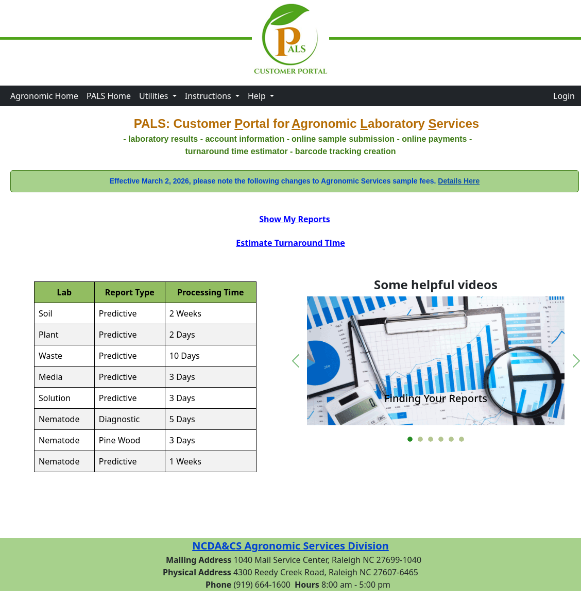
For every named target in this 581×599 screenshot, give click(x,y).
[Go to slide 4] (441, 439)
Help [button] (258, 96)
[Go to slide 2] (420, 439)
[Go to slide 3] (430, 439)
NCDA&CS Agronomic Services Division (290, 546)
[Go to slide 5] (451, 439)
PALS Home (109, 96)
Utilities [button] (154, 96)
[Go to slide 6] (461, 439)
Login (564, 96)
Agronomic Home (44, 96)
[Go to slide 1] (410, 439)
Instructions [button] (209, 96)
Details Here (459, 181)
